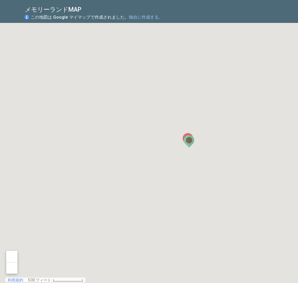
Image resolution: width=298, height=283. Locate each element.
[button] (189, 141)
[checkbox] (87, 8)
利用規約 (15, 280)
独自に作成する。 (146, 17)
